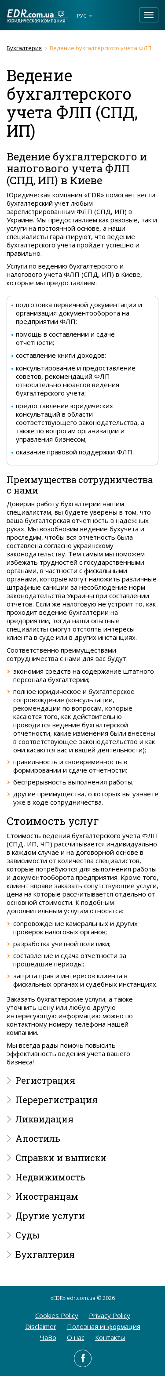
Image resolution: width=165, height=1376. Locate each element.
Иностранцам (46, 1196)
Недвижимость (50, 1177)
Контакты (110, 1337)
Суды (27, 1235)
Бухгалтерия (24, 48)
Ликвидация (44, 1119)
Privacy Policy (109, 1315)
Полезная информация (103, 1326)
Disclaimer (40, 1326)
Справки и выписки (60, 1157)
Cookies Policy (56, 1315)
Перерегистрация (56, 1099)
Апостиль (37, 1138)
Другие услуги (50, 1215)
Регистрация (45, 1080)
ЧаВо (48, 1337)
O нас (75, 1337)
